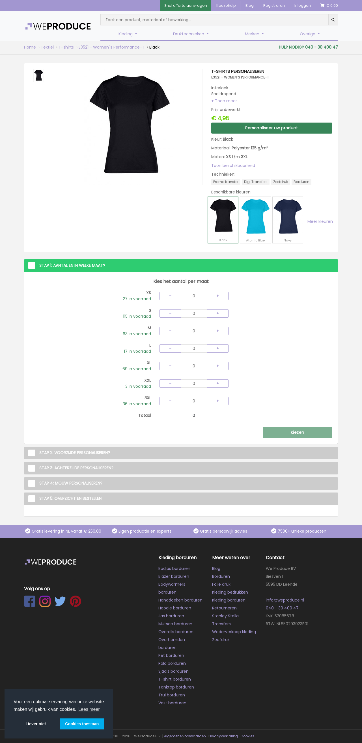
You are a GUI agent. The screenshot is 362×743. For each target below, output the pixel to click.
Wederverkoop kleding (234, 632)
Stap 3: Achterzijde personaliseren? (76, 468)
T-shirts (66, 47)
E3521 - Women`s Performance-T (112, 47)
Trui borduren (171, 695)
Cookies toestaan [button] (82, 724)
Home (30, 47)
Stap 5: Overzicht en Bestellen (70, 498)
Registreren (274, 5)
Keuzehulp (226, 5)
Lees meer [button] (89, 709)
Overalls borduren (175, 632)
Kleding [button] (126, 34)
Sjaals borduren (173, 671)
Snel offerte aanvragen (185, 5)
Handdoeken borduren (180, 600)
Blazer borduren (173, 576)
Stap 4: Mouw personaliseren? (70, 483)
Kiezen (297, 432)
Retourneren (224, 608)
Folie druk (221, 584)
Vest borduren (172, 703)
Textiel (47, 47)
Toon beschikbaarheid (233, 165)
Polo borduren (172, 663)
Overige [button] (308, 34)
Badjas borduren (174, 568)
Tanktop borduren (176, 687)
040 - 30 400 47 (282, 608)
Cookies (247, 736)
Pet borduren (171, 655)
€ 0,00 (329, 5)
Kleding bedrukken (230, 592)
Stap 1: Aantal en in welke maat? (72, 265)
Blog (249, 5)
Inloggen (302, 5)
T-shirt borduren (174, 679)
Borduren (221, 576)
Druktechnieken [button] (189, 34)
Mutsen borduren (175, 624)
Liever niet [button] (35, 724)
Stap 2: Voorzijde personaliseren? (74, 453)
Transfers (221, 624)
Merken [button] (252, 34)
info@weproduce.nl (285, 600)
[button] (224, 101)
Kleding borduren (228, 600)
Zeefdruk (221, 639)
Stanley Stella (225, 616)
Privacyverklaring (223, 736)
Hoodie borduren (174, 608)
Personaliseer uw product (271, 128)
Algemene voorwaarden (185, 736)
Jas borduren (171, 616)
